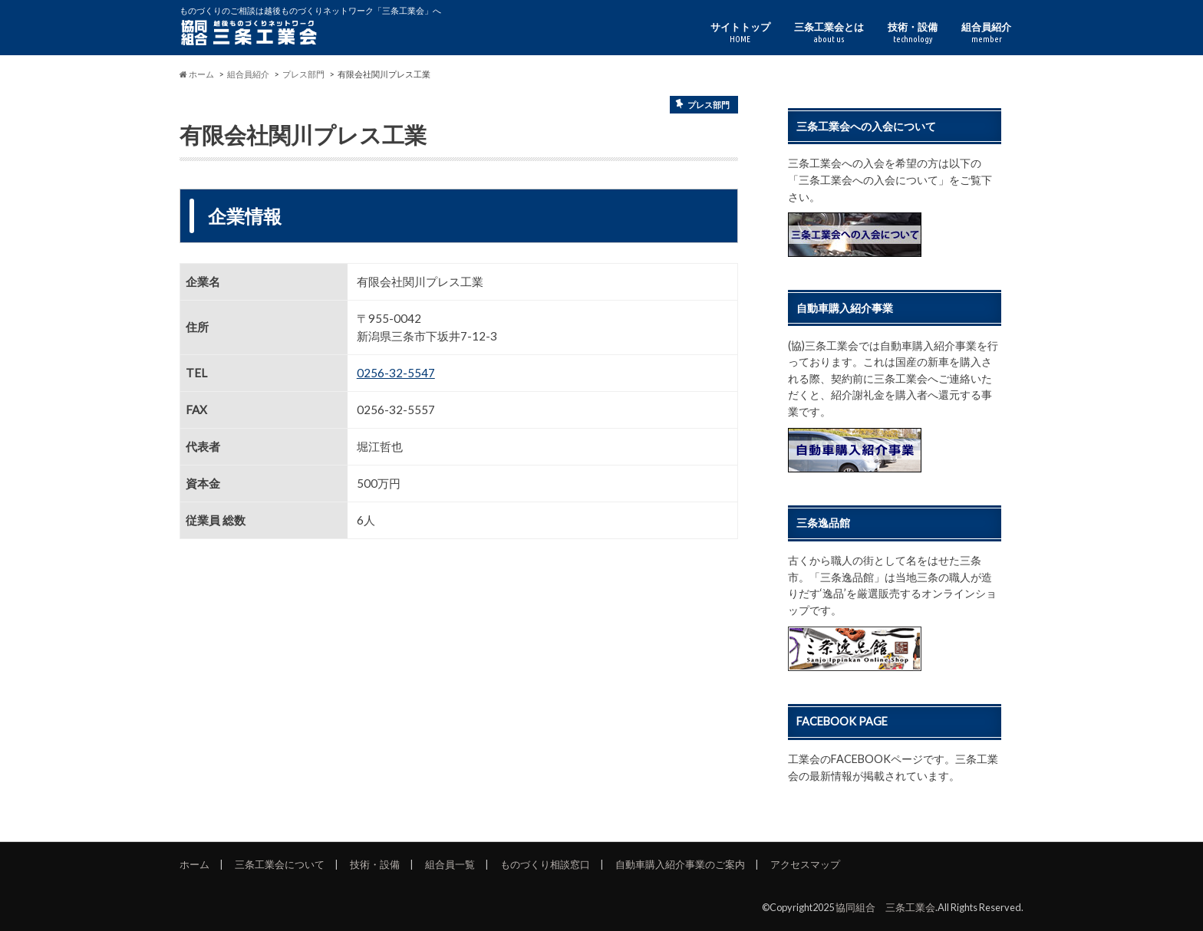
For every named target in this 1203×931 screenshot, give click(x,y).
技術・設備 (913, 32)
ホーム (194, 864)
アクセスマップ (805, 864)
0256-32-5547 (396, 373)
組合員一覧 (450, 864)
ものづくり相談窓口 (545, 864)
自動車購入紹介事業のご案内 (680, 864)
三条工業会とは (829, 32)
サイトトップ (740, 32)
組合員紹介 (986, 32)
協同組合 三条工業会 (885, 907)
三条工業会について (280, 864)
